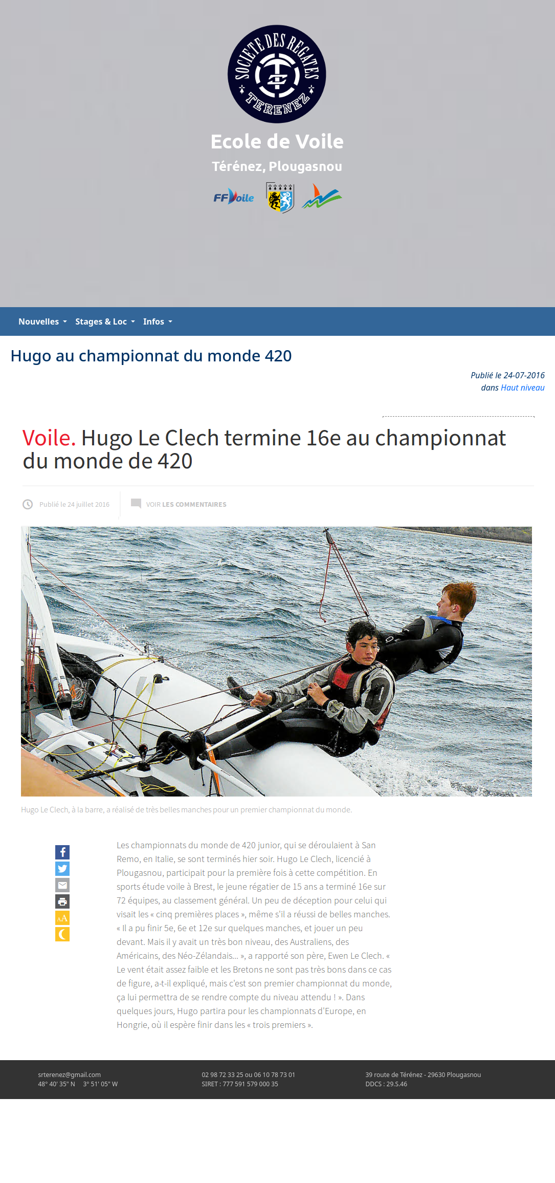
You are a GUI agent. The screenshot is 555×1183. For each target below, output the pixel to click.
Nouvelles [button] (39, 321)
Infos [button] (154, 321)
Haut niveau (523, 387)
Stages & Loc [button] (102, 321)
